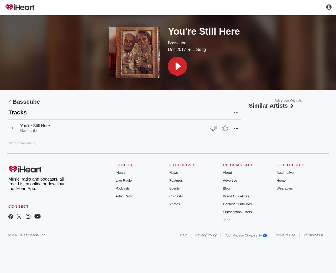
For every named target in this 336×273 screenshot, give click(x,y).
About (227, 173)
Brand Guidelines (236, 196)
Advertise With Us (288, 100)
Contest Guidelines (237, 204)
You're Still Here (35, 126)
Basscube (177, 43)
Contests (176, 196)
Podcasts (123, 188)
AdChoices (313, 235)
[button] (177, 66)
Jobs (226, 220)
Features (176, 180)
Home (281, 180)
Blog (226, 188)
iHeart (120, 173)
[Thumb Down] (213, 128)
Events (174, 188)
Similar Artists (272, 105)
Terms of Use (285, 235)
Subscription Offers (237, 212)
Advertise (230, 180)
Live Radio (124, 180)
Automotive (285, 173)
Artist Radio (124, 196)
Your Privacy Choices (246, 235)
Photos (174, 204)
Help (183, 235)
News (173, 173)
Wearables (285, 188)
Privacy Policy (206, 235)
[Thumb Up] (225, 128)
